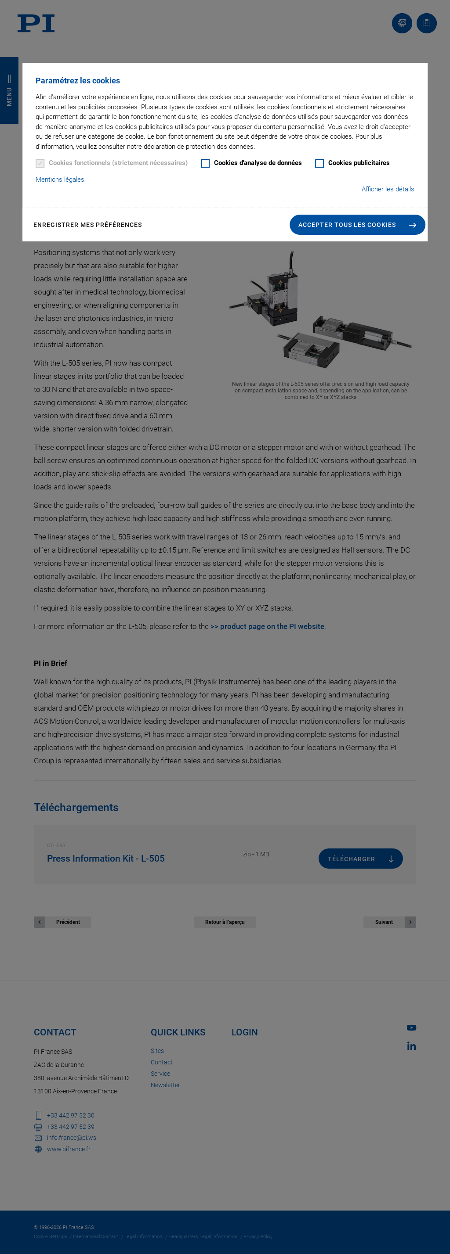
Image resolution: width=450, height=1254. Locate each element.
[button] (357, 225)
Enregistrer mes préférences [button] (87, 224)
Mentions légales (60, 179)
